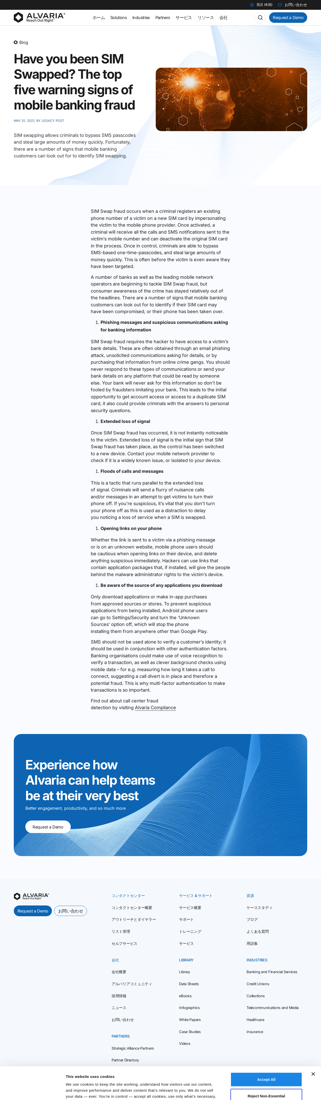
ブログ (252, 919)
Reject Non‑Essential (266, 1063)
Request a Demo (288, 17)
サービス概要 (190, 907)
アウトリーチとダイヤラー (134, 919)
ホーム (99, 17)
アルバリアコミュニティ (132, 984)
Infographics (189, 1007)
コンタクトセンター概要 (132, 907)
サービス (186, 943)
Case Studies (190, 1032)
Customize (261, 1090)
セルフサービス (124, 943)
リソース (206, 17)
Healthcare (255, 1020)
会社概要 (119, 972)
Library (184, 972)
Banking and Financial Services (272, 972)
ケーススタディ (259, 907)
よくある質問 (258, 931)
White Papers (190, 1020)
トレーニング (190, 931)
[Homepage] (39, 17)
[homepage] (31, 896)
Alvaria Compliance (155, 707)
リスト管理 (121, 931)
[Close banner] (313, 1041)
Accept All (266, 1047)
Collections (256, 996)
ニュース (119, 1007)
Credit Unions (258, 984)
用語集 (252, 943)
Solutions (118, 17)
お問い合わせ (70, 910)
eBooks (185, 996)
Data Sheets (189, 984)
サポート (186, 919)
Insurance (255, 1032)
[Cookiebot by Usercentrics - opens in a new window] (32, 1090)
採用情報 (119, 996)
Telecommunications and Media (273, 1007)
